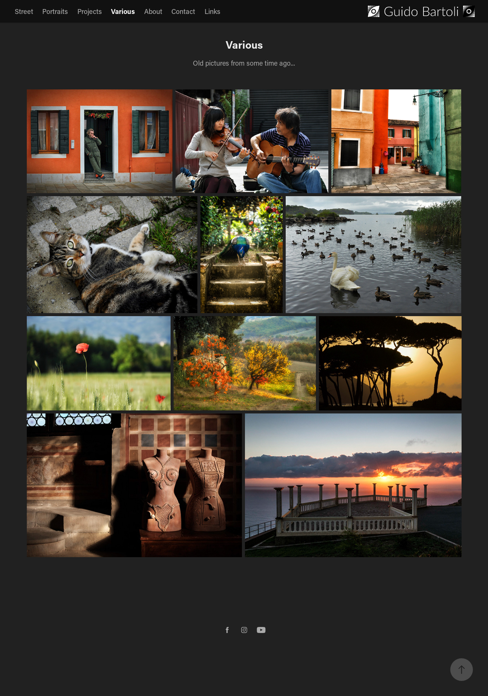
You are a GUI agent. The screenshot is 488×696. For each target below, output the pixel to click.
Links (212, 11)
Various (123, 11)
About (153, 11)
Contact (183, 11)
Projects (89, 11)
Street (24, 11)
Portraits (55, 11)
